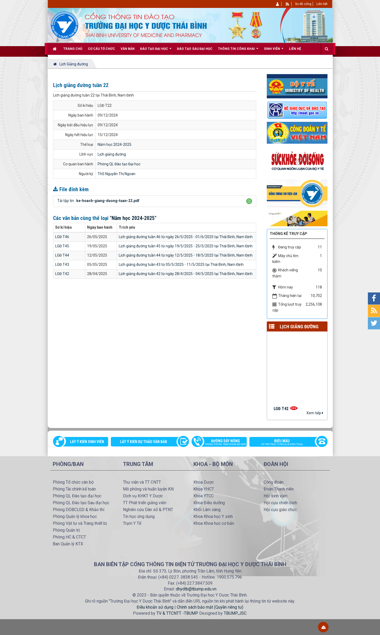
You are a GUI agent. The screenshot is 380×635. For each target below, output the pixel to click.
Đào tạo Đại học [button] (156, 51)
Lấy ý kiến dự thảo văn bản (143, 442)
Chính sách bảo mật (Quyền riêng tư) (210, 607)
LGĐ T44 (62, 255)
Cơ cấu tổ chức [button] (101, 49)
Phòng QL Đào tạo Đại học (119, 164)
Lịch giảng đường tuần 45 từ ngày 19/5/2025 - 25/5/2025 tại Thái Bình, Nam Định (186, 246)
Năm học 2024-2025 (114, 144)
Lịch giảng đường (112, 154)
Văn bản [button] (128, 49)
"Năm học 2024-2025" (133, 218)
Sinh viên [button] (273, 51)
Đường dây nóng (222, 443)
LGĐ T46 (62, 237)
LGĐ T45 (62, 246)
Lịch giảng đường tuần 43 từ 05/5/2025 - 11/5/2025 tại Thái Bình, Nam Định (181, 264)
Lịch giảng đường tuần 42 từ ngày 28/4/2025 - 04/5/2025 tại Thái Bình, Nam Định (186, 274)
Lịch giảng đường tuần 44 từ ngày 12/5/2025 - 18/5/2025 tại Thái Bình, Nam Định (186, 255)
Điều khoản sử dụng (155, 607)
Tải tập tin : (98, 201)
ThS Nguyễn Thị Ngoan (116, 174)
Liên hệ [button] (295, 49)
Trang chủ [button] (72, 49)
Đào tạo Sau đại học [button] (194, 49)
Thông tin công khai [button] (238, 51)
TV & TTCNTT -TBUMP (176, 613)
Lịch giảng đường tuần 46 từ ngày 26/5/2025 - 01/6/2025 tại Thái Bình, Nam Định (186, 237)
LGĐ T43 (62, 264)
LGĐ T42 (62, 274)
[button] (249, 201)
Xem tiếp (314, 413)
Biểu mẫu (285, 443)
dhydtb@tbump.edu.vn (196, 588)
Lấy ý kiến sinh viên (87, 442)
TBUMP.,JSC (235, 613)
